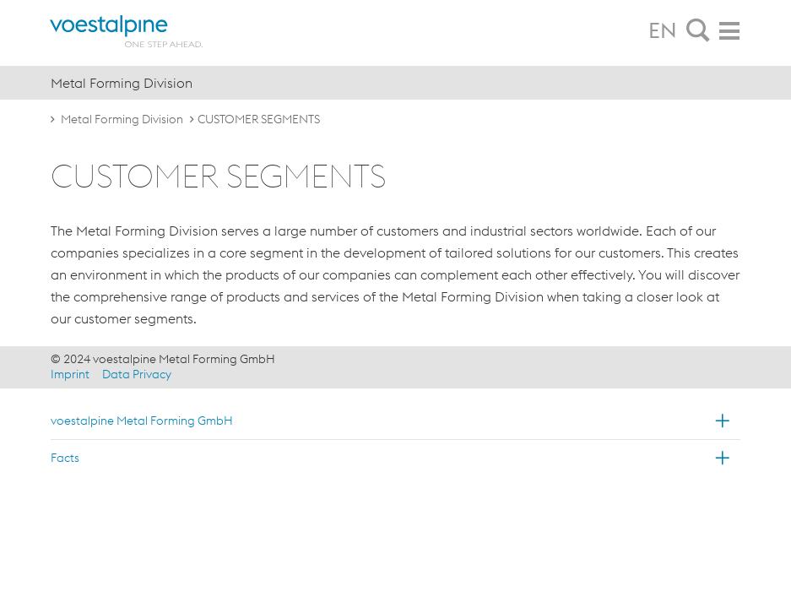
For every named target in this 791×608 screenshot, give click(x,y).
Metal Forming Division (122, 119)
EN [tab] (662, 30)
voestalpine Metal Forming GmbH (142, 420)
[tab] (698, 31)
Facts (65, 457)
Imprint (70, 374)
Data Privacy (136, 374)
